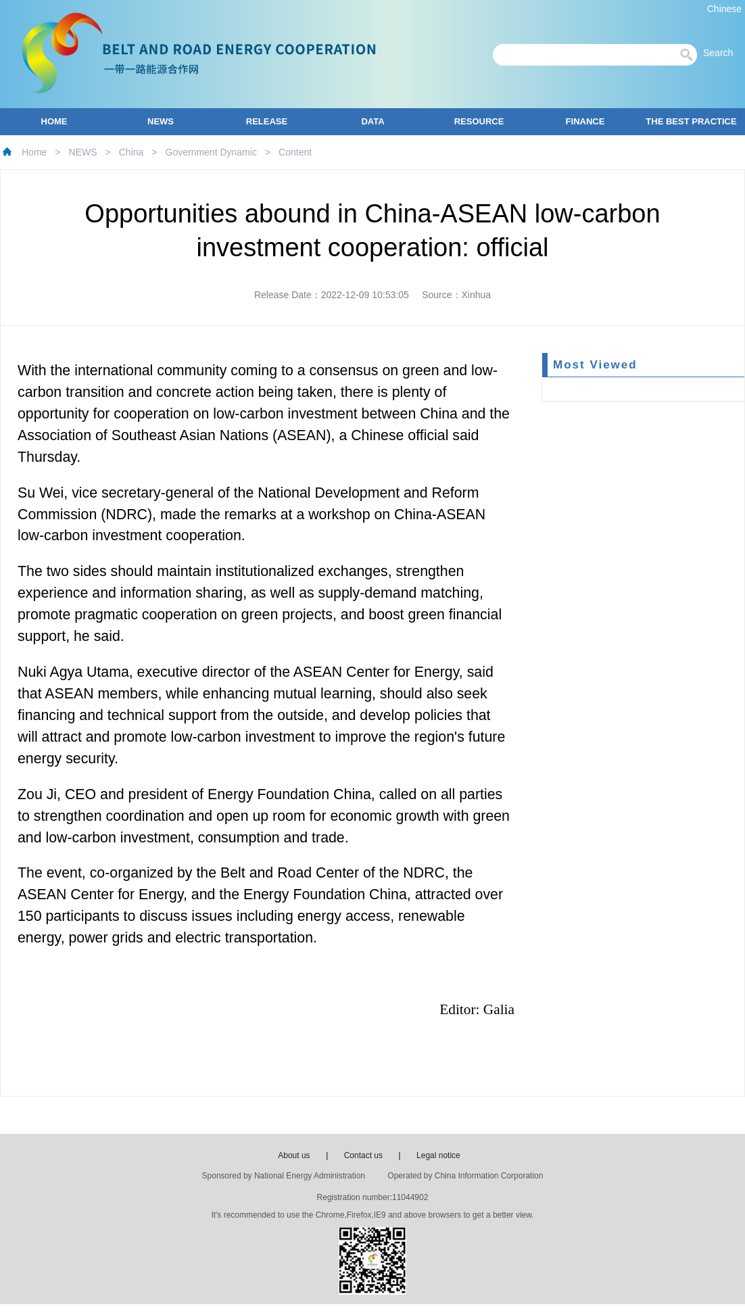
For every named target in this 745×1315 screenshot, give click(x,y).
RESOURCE (479, 121)
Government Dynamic (211, 152)
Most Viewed (595, 364)
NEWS (160, 121)
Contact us (363, 1155)
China (131, 152)
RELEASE (266, 121)
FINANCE (585, 121)
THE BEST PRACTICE (691, 121)
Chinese (724, 8)
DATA (372, 121)
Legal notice (438, 1155)
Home (34, 152)
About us (294, 1155)
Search (722, 52)
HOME (54, 121)
